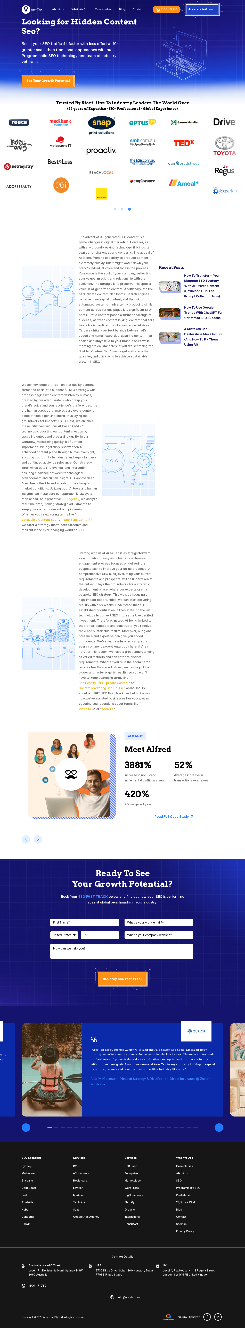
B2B (76, 1166)
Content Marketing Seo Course (101, 688)
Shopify (129, 1202)
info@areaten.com (129, 1297)
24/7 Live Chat (185, 1202)
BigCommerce (134, 1195)
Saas (76, 1209)
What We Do (79, 9)
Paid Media (183, 1195)
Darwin (26, 1224)
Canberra (28, 1216)
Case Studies (184, 1166)
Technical (79, 1202)
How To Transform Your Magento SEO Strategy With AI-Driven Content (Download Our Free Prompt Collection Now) (202, 286)
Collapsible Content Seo (39, 519)
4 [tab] (69, 1127)
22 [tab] (189, 1127)
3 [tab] (130, 209)
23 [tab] (195, 1127)
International (132, 1216)
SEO (179, 1180)
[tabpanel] (60, 157)
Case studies (103, 9)
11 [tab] (116, 1127)
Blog (122, 9)
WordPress (132, 1187)
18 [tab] (162, 1127)
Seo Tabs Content (77, 519)
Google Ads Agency (86, 1216)
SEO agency (70, 499)
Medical (78, 1195)
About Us (58, 9)
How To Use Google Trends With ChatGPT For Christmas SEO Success (203, 313)
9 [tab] (103, 1127)
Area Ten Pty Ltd (53, 1317)
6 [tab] (83, 1127)
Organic (130, 1209)
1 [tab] (115, 209)
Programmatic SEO (188, 1187)
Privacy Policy (185, 1231)
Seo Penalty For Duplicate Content (104, 683)
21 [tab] (182, 1127)
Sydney (26, 1166)
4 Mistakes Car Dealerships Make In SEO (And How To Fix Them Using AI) (203, 336)
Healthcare (80, 1180)
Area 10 (107, 709)
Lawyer (78, 1187)
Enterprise (131, 1173)
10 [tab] (109, 1127)
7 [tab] (89, 1127)
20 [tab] (176, 1127)
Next (219, 1127)
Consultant (131, 1224)
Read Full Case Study (173, 817)
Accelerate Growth (202, 9)
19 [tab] (169, 1127)
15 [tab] (142, 1127)
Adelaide (27, 1202)
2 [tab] (122, 209)
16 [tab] (149, 1127)
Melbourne (29, 1173)
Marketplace (133, 1180)
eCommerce (81, 1173)
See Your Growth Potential (48, 80)
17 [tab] (156, 1127)
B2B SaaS (131, 1166)
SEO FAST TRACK (93, 896)
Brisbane (27, 1180)
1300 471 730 (166, 9)
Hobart (26, 1209)
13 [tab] (129, 1127)
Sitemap (181, 1224)
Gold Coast (29, 1187)
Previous (26, 1127)
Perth (25, 1195)
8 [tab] (96, 1127)
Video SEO (86, 709)
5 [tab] (76, 1127)
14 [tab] (136, 1127)
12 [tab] (122, 1127)
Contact (138, 9)
